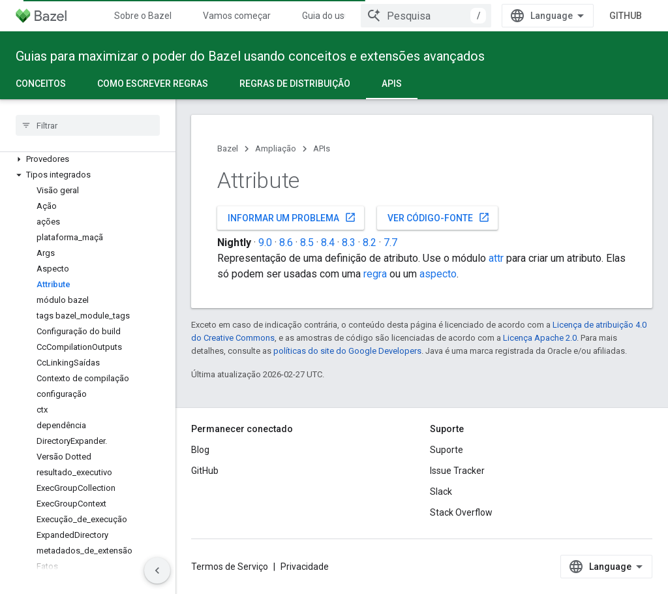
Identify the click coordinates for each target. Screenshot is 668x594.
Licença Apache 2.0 (540, 338)
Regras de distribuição (294, 83)
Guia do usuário (333, 15)
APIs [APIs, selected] (392, 83)
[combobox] (426, 15)
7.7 (390, 242)
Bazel (227, 148)
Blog (200, 450)
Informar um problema (292, 217)
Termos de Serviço (229, 566)
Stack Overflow (461, 512)
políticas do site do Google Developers (347, 351)
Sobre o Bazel (143, 15)
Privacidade (305, 566)
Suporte (446, 450)
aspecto (438, 274)
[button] (87, 159)
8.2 (369, 242)
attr (496, 258)
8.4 (328, 242)
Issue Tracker (457, 470)
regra (375, 274)
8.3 (349, 242)
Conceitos (41, 83)
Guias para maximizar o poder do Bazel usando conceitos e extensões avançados (250, 56)
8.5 (307, 242)
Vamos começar (237, 15)
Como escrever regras (152, 83)
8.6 (286, 242)
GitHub (625, 15)
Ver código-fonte (438, 217)
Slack (441, 491)
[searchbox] (88, 125)
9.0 (265, 242)
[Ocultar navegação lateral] (157, 570)
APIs (321, 148)
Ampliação (275, 148)
